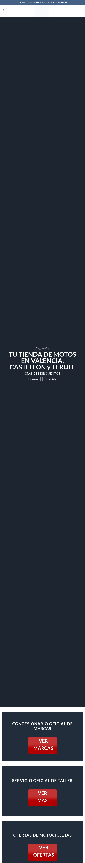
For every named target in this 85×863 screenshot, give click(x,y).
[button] (4, 11)
